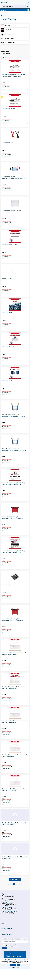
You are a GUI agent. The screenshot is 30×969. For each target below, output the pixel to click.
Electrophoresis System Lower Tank (11, 210)
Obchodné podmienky (7, 928)
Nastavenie (13, 965)
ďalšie (20, 884)
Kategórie (15, 10)
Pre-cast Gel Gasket (7, 278)
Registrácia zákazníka (7, 934)
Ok (18, 965)
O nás (3, 923)
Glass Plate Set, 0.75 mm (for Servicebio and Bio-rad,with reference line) (14, 687)
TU (20, 967)
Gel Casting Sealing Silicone (9, 244)
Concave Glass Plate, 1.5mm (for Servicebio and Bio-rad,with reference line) (14, 789)
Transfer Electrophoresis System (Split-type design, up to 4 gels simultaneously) (14, 551)
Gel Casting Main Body (8, 346)
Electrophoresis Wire (7, 142)
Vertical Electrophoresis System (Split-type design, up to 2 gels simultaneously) (13, 75)
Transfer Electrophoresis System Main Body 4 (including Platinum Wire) (12, 619)
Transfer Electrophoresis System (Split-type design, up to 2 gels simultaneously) (14, 483)
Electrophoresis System (8, 108)
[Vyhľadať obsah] (27, 6)
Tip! (4, 57)
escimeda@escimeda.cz (15, 956)
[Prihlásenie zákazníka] (26, 3)
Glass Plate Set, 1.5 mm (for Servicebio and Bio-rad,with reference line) (15, 823)
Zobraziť (15, 879)
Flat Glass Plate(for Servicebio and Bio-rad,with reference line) (15, 857)
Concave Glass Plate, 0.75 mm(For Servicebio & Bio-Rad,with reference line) (15, 653)
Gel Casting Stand (7, 312)
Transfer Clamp (6, 584)
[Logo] (5, 2)
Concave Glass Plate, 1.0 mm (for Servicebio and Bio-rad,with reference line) (15, 721)
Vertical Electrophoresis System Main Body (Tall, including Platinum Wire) (13, 415)
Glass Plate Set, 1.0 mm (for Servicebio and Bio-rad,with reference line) (15, 755)
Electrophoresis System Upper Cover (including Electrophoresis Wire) (14, 177)
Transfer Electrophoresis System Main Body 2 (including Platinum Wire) (12, 517)
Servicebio (6, 53)
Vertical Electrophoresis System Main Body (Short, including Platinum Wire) (14, 449)
